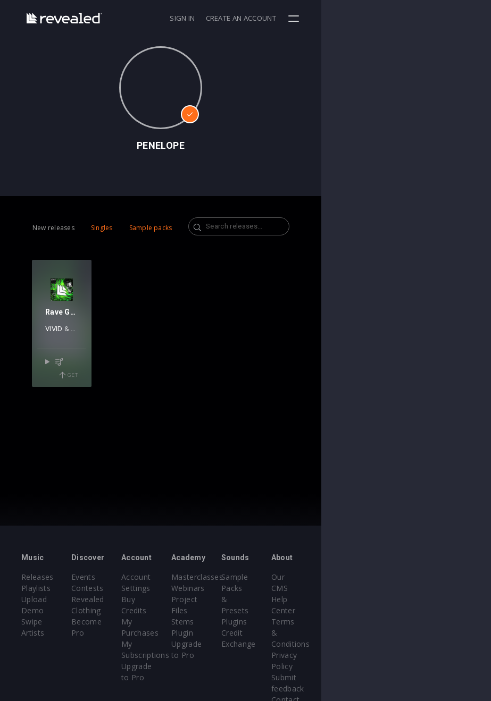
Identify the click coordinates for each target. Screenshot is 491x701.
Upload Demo (46, 599)
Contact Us (433, 655)
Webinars (272, 588)
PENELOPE (95, 371)
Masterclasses (281, 577)
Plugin (267, 621)
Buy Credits (198, 599)
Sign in (351, 18)
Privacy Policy (437, 621)
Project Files (278, 599)
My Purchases (203, 610)
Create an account (411, 18)
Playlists (36, 588)
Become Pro (122, 621)
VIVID (62, 371)
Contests (115, 588)
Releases (37, 577)
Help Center (434, 588)
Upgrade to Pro (205, 644)
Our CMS (429, 577)
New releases (53, 227)
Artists (32, 621)
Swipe (32, 610)
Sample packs (150, 227)
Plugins (347, 599)
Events (111, 577)
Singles (102, 227)
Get (111, 404)
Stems (267, 610)
